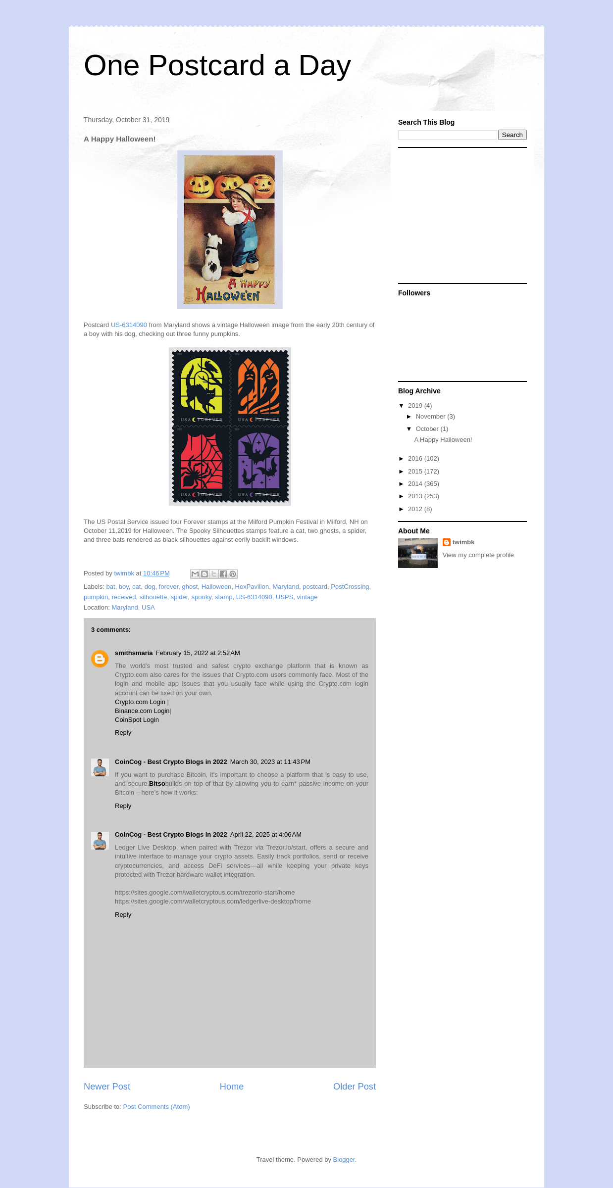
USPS (284, 597)
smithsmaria (134, 653)
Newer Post (107, 1087)
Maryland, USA (132, 607)
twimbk (464, 542)
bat (110, 586)
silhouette (153, 597)
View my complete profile (478, 555)
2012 (416, 509)
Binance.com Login (142, 710)
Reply (123, 732)
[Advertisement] (460, 215)
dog (150, 586)
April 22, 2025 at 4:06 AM (266, 834)
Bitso (157, 783)
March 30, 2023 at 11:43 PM (270, 761)
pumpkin (96, 597)
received (123, 597)
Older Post (354, 1087)
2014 (416, 483)
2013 (416, 496)
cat (136, 586)
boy (124, 586)
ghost (190, 586)
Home (232, 1087)
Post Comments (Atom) (156, 1106)
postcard (315, 586)
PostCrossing (350, 586)
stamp (223, 597)
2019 (416, 405)
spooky (201, 597)
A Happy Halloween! (443, 439)
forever (169, 586)
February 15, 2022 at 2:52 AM (198, 653)
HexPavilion (252, 586)
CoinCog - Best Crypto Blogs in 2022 (171, 761)
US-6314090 (129, 325)
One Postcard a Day (217, 65)
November (432, 416)
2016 (416, 458)
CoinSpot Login (137, 719)
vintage (307, 597)
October (428, 428)
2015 (416, 471)
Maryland (285, 586)
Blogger (344, 1159)
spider (179, 597)
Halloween (217, 586)
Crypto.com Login (140, 702)
